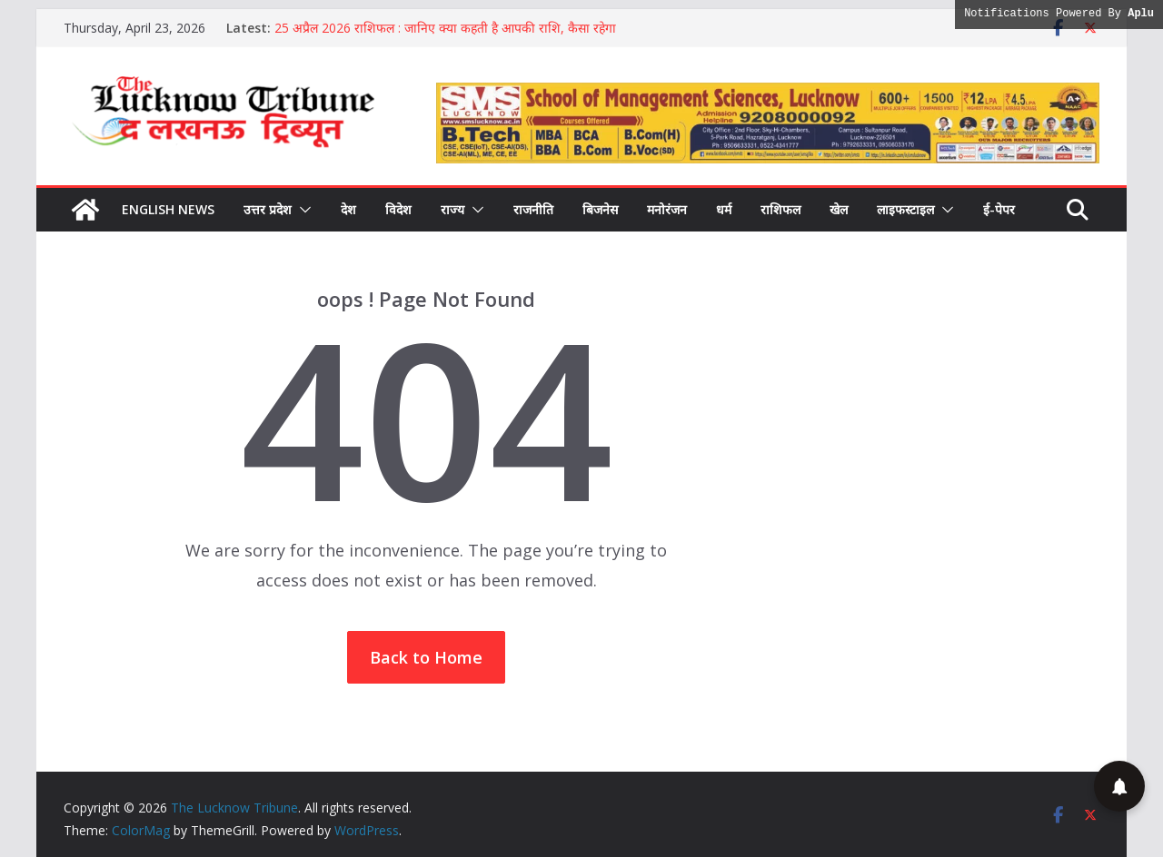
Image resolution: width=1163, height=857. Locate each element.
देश (348, 209)
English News (168, 209)
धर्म (723, 209)
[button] (302, 209)
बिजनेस (600, 209)
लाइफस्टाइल (905, 209)
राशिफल (780, 209)
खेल (839, 209)
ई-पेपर (999, 209)
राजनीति (533, 209)
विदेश (398, 209)
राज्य (452, 209)
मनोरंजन (667, 209)
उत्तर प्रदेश (268, 209)
